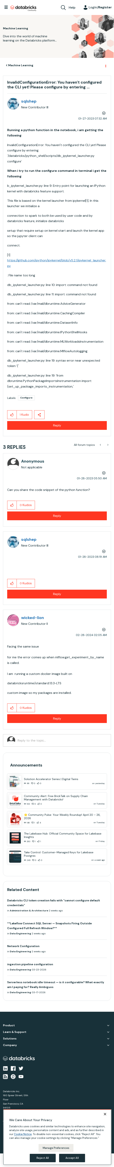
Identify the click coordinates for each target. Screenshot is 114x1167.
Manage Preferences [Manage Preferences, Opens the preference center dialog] (56, 1148)
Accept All (72, 1158)
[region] (57, 1137)
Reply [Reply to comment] (57, 516)
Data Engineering (20, 933)
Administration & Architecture (29, 910)
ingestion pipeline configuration (30, 964)
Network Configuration (23, 946)
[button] (12, 414)
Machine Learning (20, 65)
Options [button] (105, 65)
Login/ (100, 7)
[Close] (105, 1114)
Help (72, 7)
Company (10, 1045)
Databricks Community (23, 8)
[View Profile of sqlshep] (29, 101)
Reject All (43, 1158)
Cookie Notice (23, 1134)
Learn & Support (14, 1032)
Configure (26, 397)
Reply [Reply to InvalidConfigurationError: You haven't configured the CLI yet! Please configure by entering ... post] (57, 425)
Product (9, 1025)
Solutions (10, 1038)
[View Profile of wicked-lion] (32, 617)
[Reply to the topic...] (62, 740)
